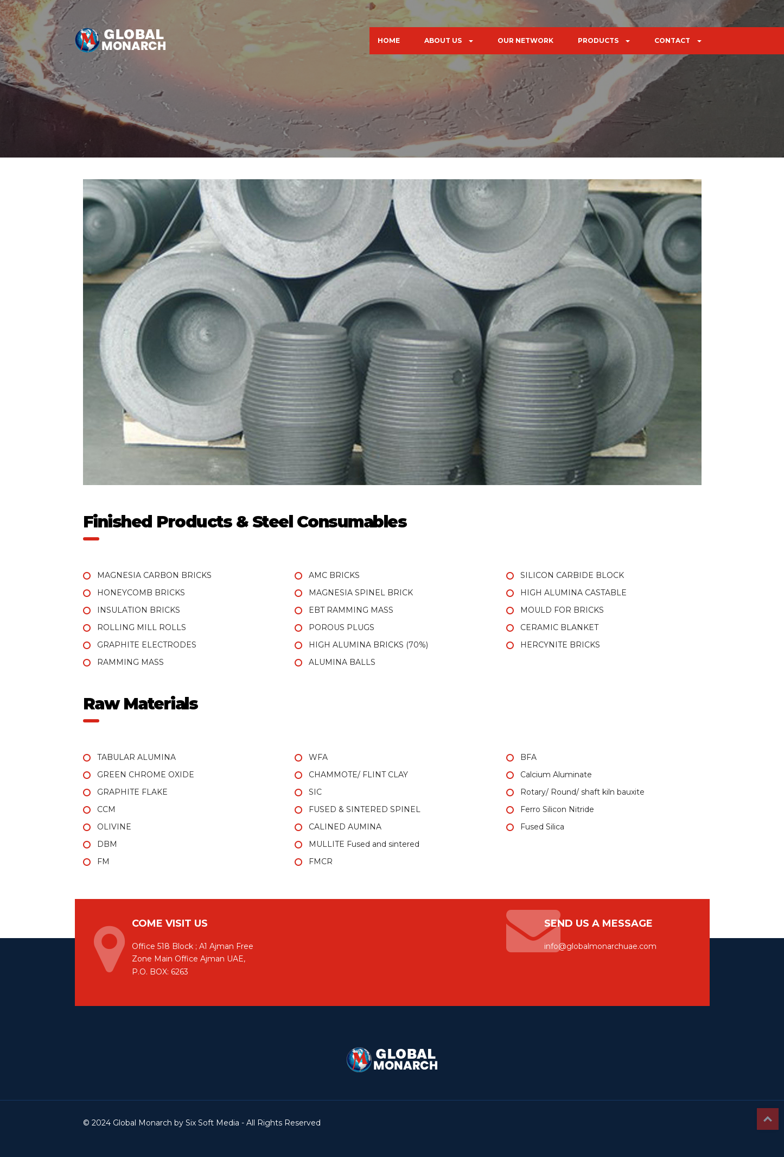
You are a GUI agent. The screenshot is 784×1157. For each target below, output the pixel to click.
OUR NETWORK (525, 40)
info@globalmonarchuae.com (600, 946)
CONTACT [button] (678, 40)
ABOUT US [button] (448, 40)
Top (768, 1119)
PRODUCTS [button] (604, 40)
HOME (389, 40)
